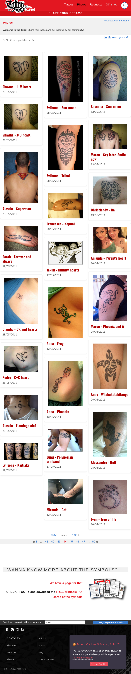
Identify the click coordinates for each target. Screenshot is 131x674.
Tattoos (68, 4)
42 (52, 541)
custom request (46, 659)
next (75, 534)
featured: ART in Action (116, 20)
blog (41, 652)
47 (83, 541)
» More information (83, 657)
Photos (81, 4)
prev (52, 534)
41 (46, 541)
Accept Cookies (99, 664)
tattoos (42, 638)
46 (77, 541)
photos (42, 645)
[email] (65, 622)
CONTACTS (13, 638)
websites (11, 652)
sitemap (11, 659)
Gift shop (111, 4)
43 (59, 541)
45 (71, 541)
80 (95, 541)
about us (11, 645)
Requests (96, 4)
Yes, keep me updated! (111, 622)
